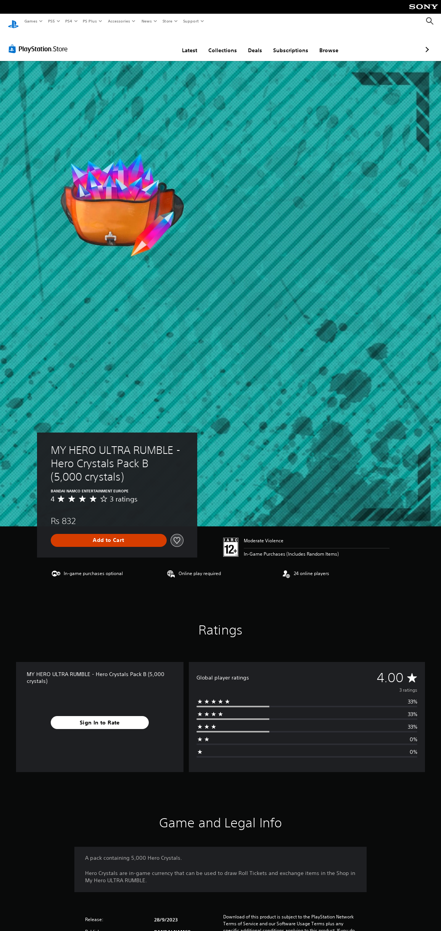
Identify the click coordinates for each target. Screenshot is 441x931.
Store (167, 21)
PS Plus (90, 21)
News (147, 21)
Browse (288, 43)
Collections (182, 43)
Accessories (119, 21)
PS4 (68, 21)
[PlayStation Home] (13, 21)
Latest (149, 43)
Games (30, 21)
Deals (215, 43)
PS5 (51, 21)
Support (190, 21)
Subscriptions (250, 43)
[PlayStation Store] (39, 41)
